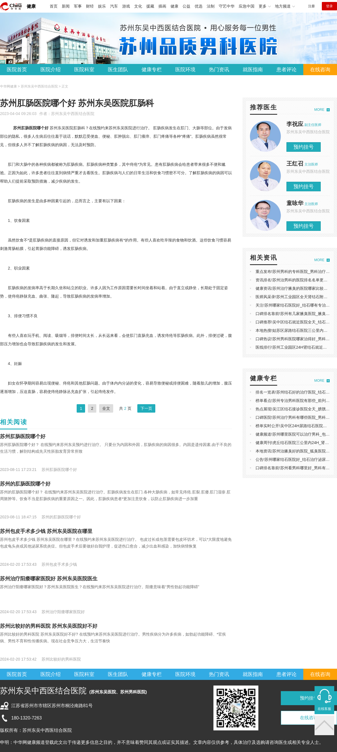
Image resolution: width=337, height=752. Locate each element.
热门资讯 (219, 69)
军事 (78, 6)
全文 (106, 408)
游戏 (126, 6)
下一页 (146, 408)
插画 (162, 6)
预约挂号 (303, 147)
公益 (186, 6)
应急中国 (246, 6)
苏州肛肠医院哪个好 (22, 436)
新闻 (66, 6)
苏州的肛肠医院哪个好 (25, 484)
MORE (319, 110)
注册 (311, 6)
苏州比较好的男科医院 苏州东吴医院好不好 (48, 626)
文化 (138, 6)
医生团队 (118, 69)
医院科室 (84, 69)
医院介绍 (50, 69)
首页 (54, 6)
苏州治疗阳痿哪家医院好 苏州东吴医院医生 (48, 578)
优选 (198, 6)
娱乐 (102, 6)
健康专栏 (152, 69)
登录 (329, 6)
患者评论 (286, 69)
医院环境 (185, 69)
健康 (31, 6)
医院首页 (17, 69)
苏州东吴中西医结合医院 (72, 113)
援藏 (150, 6)
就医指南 (253, 69)
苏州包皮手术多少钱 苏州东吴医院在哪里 (46, 531)
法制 (211, 6)
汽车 (114, 6)
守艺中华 (226, 6)
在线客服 (324, 709)
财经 (90, 6)
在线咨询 (320, 69)
